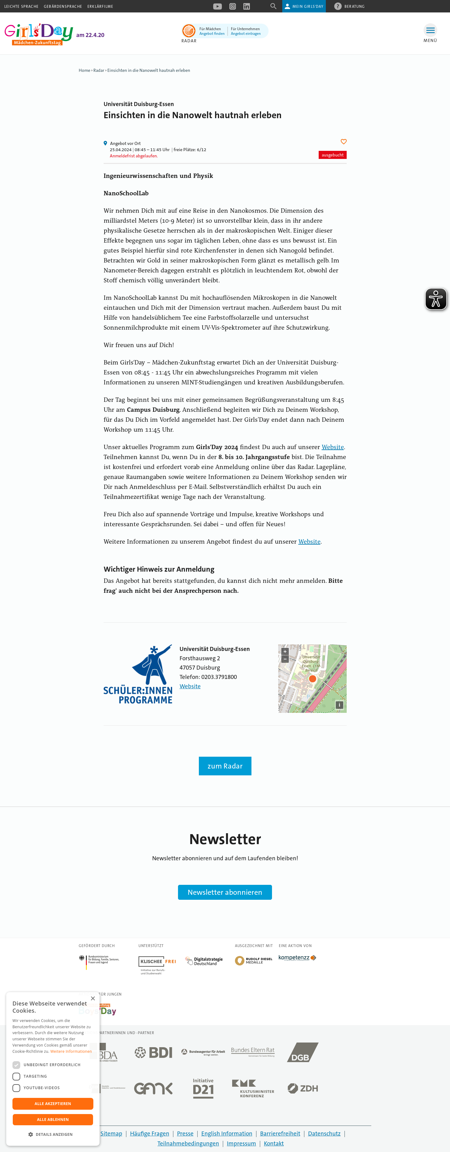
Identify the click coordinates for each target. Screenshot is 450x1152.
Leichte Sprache (21, 6)
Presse (185, 1133)
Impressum (241, 1143)
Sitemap (111, 1133)
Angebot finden (212, 33)
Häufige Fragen (149, 1133)
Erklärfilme (100, 6)
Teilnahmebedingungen (188, 1143)
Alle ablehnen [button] (53, 1119)
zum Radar (225, 766)
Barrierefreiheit (280, 1133)
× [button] (92, 998)
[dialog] (53, 1069)
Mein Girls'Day (308, 6)
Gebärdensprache (63, 6)
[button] (52, 1135)
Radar (189, 41)
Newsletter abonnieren (225, 892)
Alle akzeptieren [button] (53, 1103)
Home (84, 70)
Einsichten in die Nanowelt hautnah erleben (148, 70)
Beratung (355, 6)
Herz (345, 141)
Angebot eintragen (246, 33)
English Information (226, 1133)
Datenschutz (324, 1133)
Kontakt (274, 1143)
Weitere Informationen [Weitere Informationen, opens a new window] (71, 1051)
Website (333, 447)
